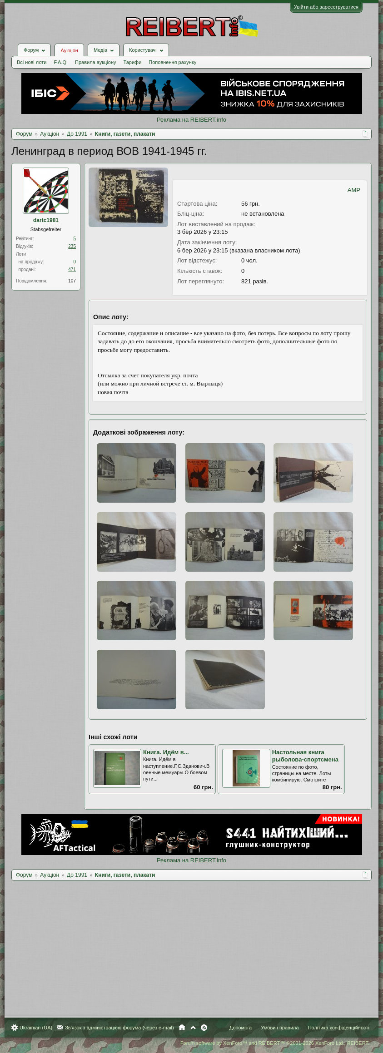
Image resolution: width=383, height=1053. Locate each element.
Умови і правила (279, 1027)
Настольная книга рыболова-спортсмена (305, 756)
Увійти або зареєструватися (326, 7)
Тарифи (133, 62)
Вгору (193, 1027)
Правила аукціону (95, 62)
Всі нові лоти (31, 62)
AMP (354, 190)
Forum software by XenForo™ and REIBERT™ (274, 1043)
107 (72, 280)
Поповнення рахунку (172, 62)
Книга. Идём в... (166, 752)
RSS (204, 1027)
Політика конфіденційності (338, 1027)
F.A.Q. (61, 62)
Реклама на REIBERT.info (191, 119)
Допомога (240, 1027)
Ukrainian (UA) (36, 1027)
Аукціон (69, 50)
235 (72, 246)
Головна (182, 1027)
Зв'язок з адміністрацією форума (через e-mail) (119, 1027)
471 (72, 269)
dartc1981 (46, 220)
